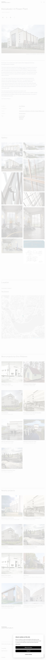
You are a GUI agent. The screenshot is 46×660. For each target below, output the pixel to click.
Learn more (18, 647)
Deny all (35, 651)
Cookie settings (28, 654)
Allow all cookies (21, 651)
